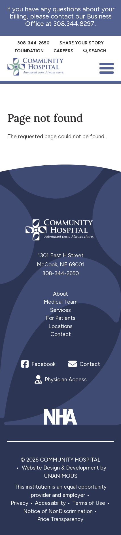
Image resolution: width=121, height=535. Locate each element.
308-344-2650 (60, 273)
